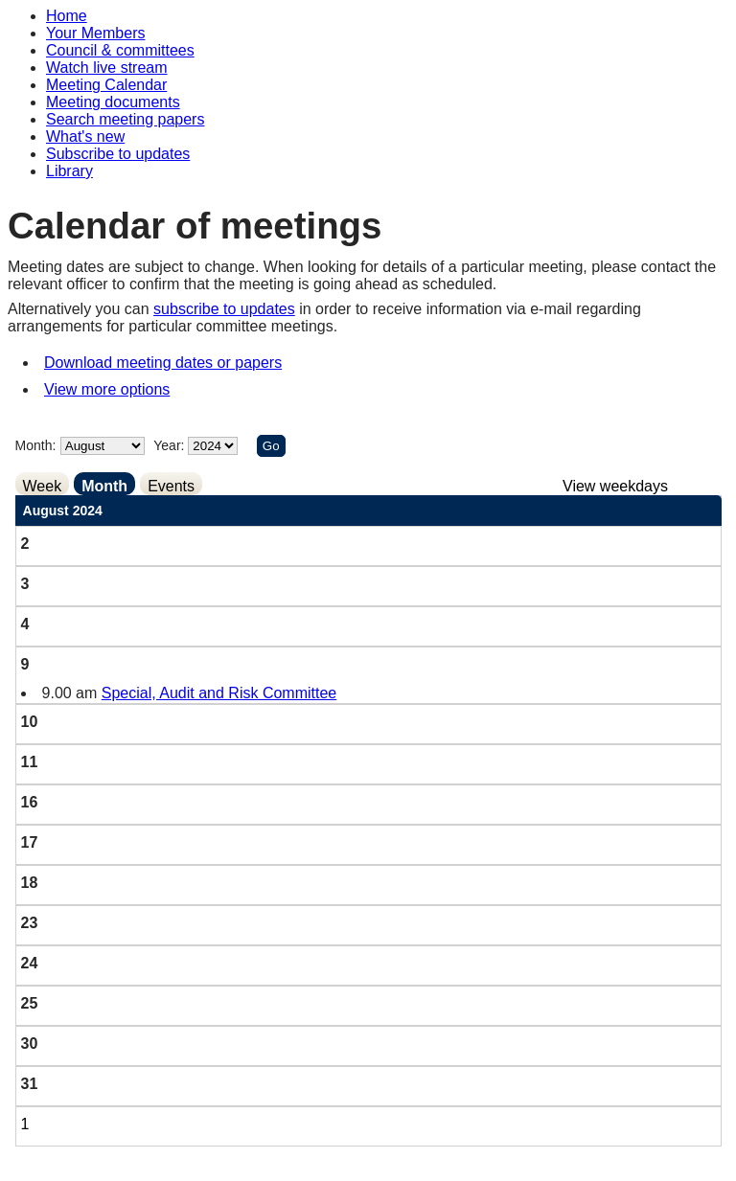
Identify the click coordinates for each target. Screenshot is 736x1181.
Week (42, 486)
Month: (36, 445)
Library (69, 171)
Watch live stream (107, 67)
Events (171, 486)
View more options (107, 389)
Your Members (95, 33)
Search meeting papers (125, 119)
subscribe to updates (224, 309)
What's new (85, 136)
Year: (170, 445)
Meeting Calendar (106, 85)
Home (66, 16)
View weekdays (615, 486)
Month (104, 486)
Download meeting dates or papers (163, 362)
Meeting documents (113, 102)
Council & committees (120, 50)
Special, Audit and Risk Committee (219, 693)
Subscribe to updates (118, 154)
